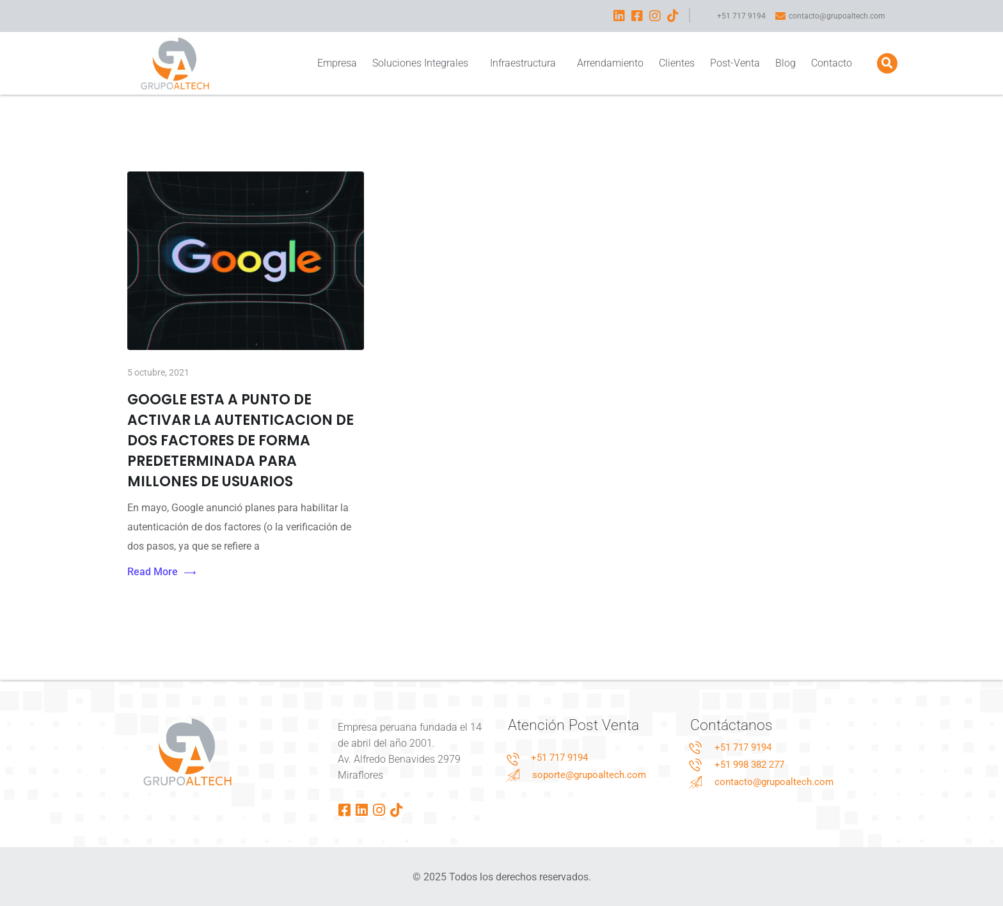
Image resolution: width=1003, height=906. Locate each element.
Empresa (337, 63)
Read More (161, 572)
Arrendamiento (610, 63)
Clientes (677, 63)
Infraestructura (526, 63)
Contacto (831, 63)
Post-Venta (735, 63)
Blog (785, 63)
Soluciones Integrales (423, 63)
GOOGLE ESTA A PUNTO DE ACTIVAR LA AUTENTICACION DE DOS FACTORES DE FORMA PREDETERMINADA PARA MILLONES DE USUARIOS (240, 440)
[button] (887, 63)
